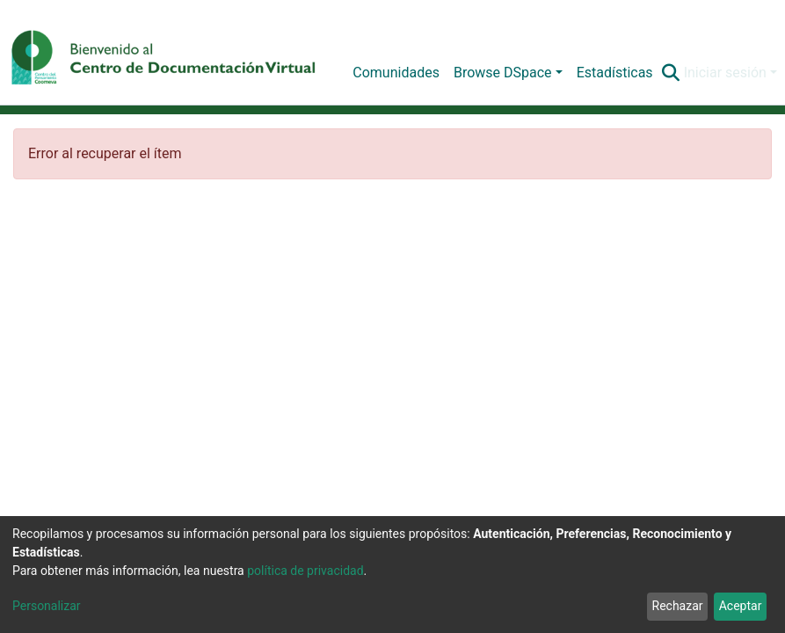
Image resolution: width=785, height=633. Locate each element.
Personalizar (46, 606)
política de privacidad (305, 571)
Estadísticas (615, 72)
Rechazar (677, 606)
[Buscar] (671, 73)
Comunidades (396, 72)
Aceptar (740, 606)
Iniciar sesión (725, 72)
